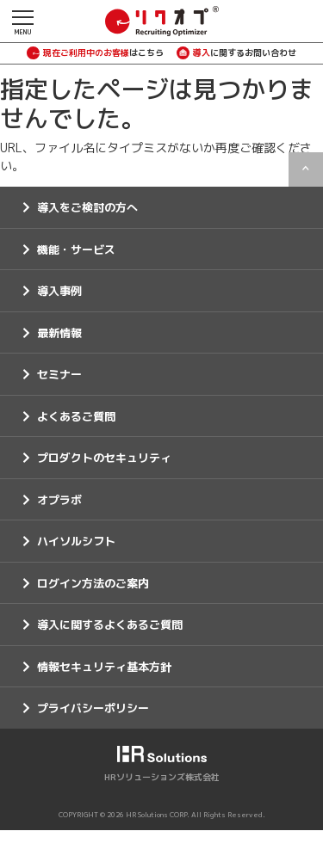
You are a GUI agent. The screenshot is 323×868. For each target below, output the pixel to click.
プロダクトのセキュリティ (104, 457)
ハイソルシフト (76, 541)
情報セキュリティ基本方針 (104, 666)
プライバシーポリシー (93, 708)
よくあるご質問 (76, 416)
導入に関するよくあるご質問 (110, 624)
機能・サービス (76, 249)
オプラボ (59, 500)
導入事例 (59, 291)
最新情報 (59, 333)
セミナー (59, 374)
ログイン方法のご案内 (93, 583)
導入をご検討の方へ (87, 207)
